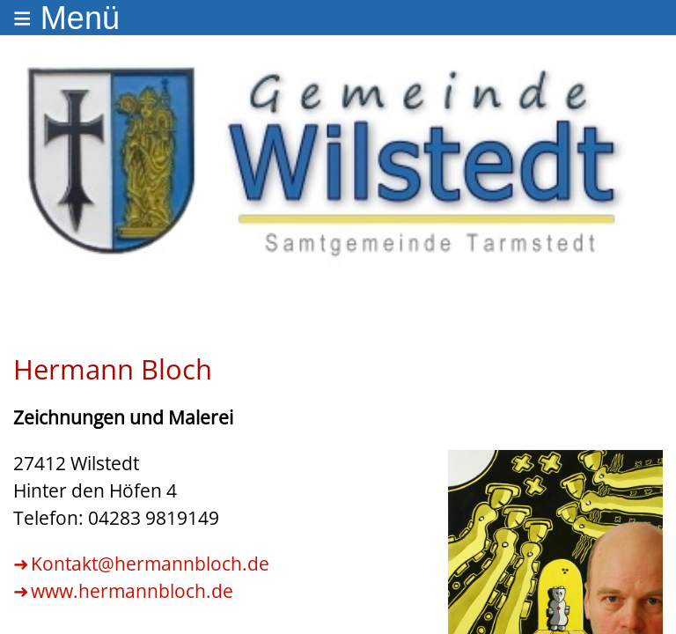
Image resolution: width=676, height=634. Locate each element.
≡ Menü (66, 18)
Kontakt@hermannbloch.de (150, 563)
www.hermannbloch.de (132, 591)
